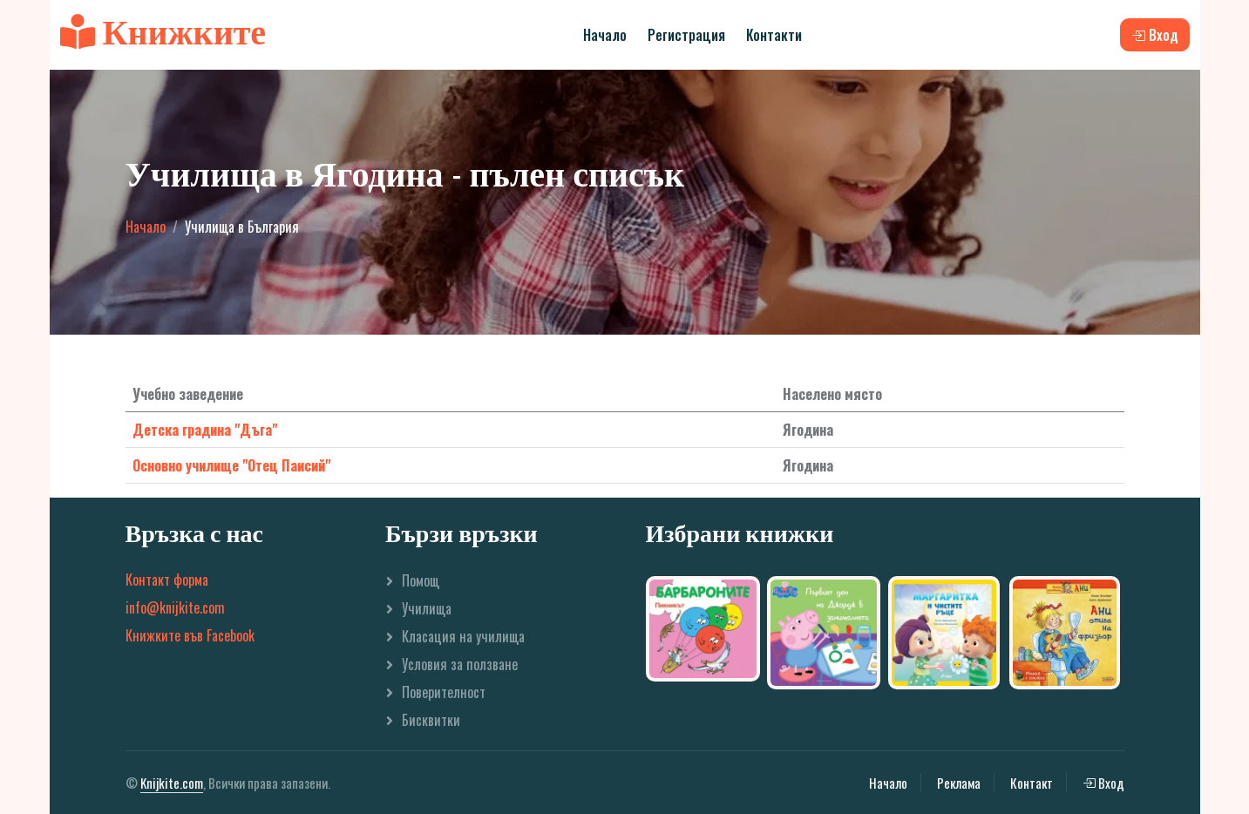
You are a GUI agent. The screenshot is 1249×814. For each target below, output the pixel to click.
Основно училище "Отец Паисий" (231, 465)
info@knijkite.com (175, 607)
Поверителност (443, 692)
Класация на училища (463, 636)
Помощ (420, 580)
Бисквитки (431, 719)
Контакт (1031, 782)
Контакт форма (167, 579)
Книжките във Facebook (190, 635)
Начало (605, 34)
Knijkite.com (171, 782)
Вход (1103, 782)
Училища (426, 608)
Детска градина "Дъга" (204, 429)
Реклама (959, 782)
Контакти (774, 34)
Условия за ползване (460, 664)
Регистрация (686, 34)
